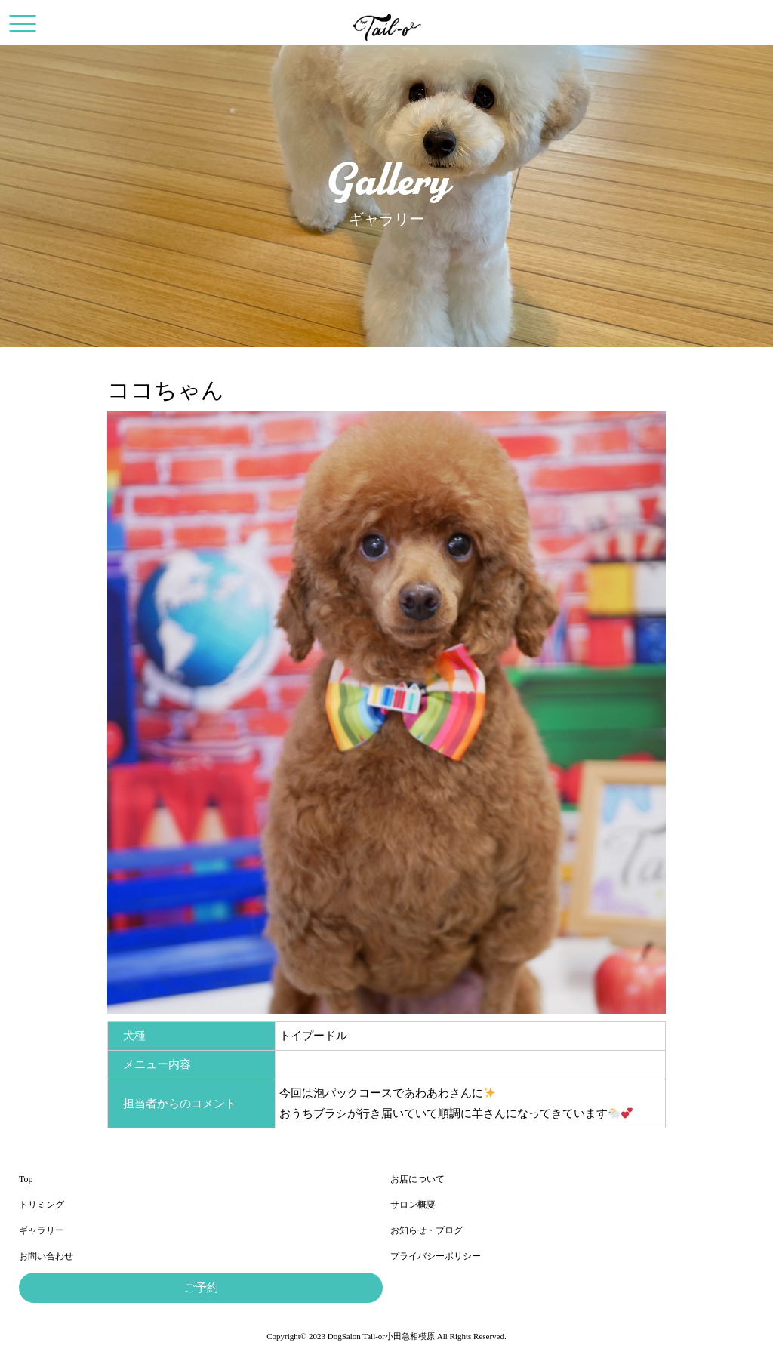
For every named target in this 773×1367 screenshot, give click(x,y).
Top (26, 1179)
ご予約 (201, 1288)
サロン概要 (413, 1204)
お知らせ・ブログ (426, 1230)
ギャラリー (41, 1230)
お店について (417, 1179)
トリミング (41, 1204)
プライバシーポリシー (435, 1256)
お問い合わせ (46, 1256)
